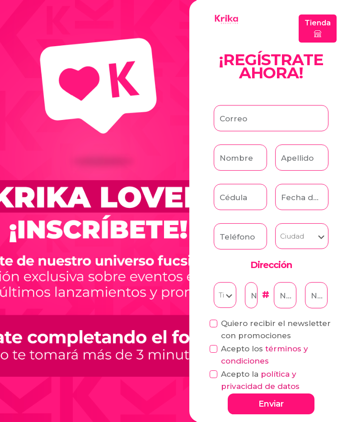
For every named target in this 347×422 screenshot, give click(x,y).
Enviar (271, 404)
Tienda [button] (318, 28)
